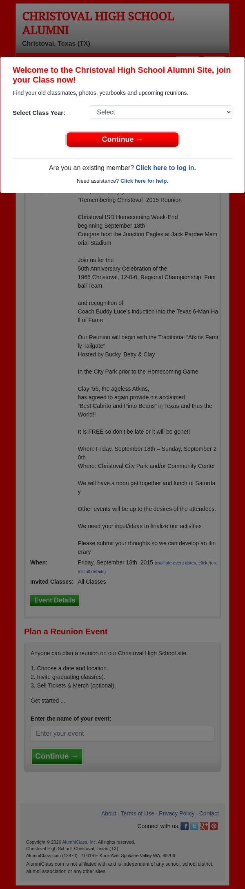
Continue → (122, 139)
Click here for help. (144, 181)
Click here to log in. (166, 167)
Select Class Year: (39, 112)
